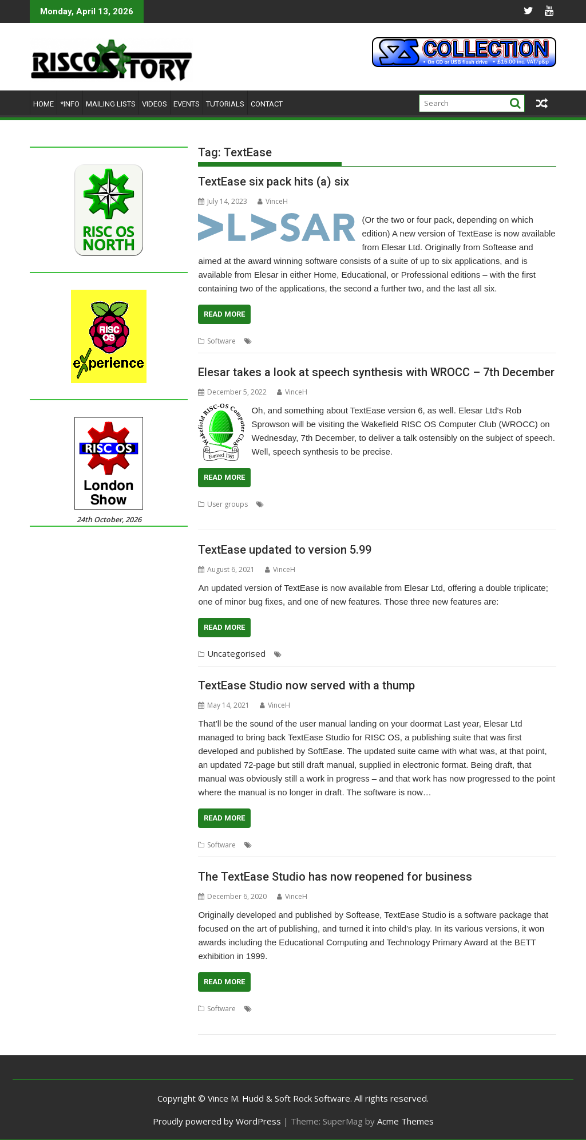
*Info (70, 104)
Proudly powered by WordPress (217, 1121)
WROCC (247, 518)
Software (221, 341)
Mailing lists (111, 104)
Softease (377, 341)
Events (186, 104)
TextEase (456, 341)
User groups (227, 504)
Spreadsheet (416, 341)
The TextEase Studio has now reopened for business (335, 876)
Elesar (282, 341)
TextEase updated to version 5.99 (284, 550)
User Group (509, 504)
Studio (467, 654)
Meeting (303, 504)
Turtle (484, 341)
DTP (261, 341)
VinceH (273, 201)
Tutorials (225, 104)
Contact (267, 104)
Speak (383, 504)
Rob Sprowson (345, 504)
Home (43, 104)
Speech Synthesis (424, 504)
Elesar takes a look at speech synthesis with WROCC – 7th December (376, 372)
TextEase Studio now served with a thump (306, 685)
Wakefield (214, 518)
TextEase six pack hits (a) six (273, 181)
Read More (224, 314)
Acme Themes (405, 1121)
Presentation (338, 341)
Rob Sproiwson (366, 1008)
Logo (304, 341)
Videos (154, 104)
